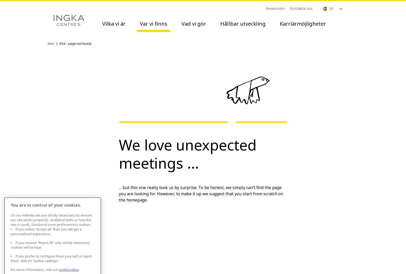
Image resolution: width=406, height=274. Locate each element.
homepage (136, 200)
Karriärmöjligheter (303, 23)
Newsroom (275, 8)
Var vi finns (153, 23)
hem (51, 43)
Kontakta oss (301, 8)
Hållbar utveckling (243, 23)
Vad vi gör (194, 23)
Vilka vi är (114, 23)
